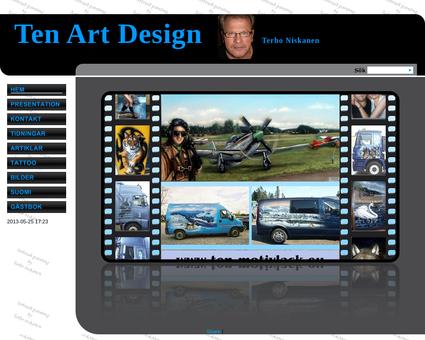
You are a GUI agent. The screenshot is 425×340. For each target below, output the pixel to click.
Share (214, 331)
